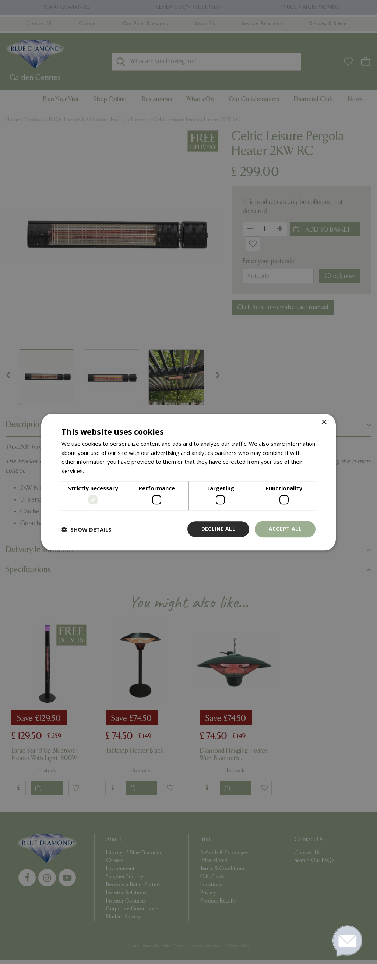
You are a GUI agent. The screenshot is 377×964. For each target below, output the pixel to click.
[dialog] (188, 482)
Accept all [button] (285, 529)
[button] (86, 529)
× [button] (324, 422)
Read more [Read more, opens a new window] (99, 470)
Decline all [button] (218, 529)
